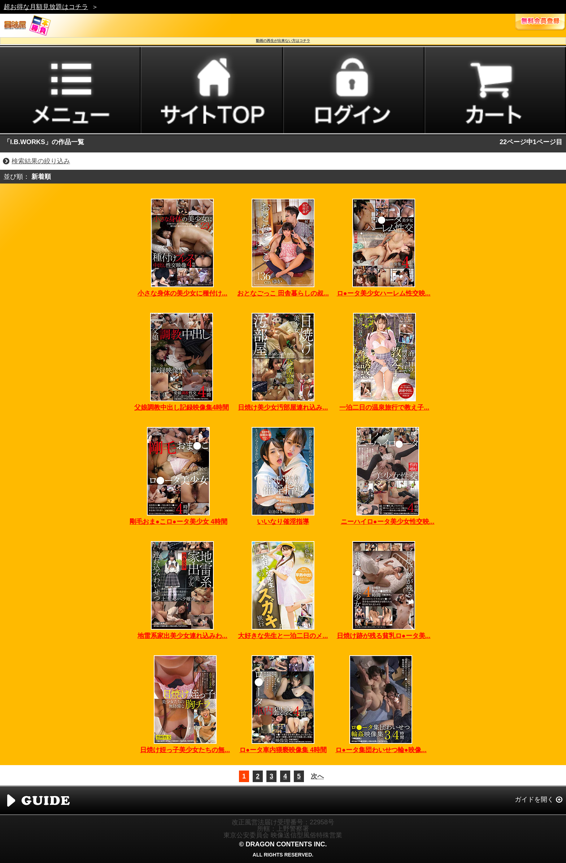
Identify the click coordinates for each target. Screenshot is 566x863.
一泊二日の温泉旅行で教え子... (384, 407)
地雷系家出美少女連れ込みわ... (182, 635)
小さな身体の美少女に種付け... (182, 293)
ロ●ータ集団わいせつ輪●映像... (381, 750)
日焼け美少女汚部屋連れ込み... (283, 407)
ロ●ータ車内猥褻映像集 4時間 (283, 750)
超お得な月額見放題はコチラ (46, 6)
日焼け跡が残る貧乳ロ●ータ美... (384, 635)
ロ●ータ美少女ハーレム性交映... (384, 293)
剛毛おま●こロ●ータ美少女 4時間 (178, 521)
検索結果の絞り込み (41, 161)
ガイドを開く (534, 799)
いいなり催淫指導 (283, 521)
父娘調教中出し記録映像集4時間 (181, 407)
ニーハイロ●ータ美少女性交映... (388, 521)
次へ (317, 776)
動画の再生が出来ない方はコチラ (283, 41)
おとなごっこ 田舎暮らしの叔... (283, 293)
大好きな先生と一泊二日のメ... (283, 635)
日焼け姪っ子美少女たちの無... (185, 750)
